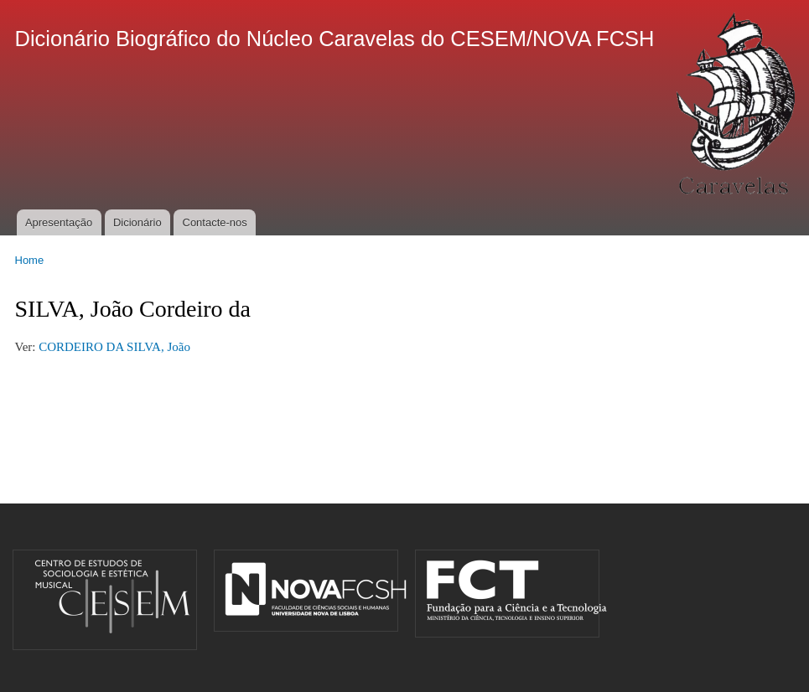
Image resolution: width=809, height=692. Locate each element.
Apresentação (58, 222)
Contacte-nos (215, 222)
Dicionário (137, 222)
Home (29, 260)
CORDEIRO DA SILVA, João (114, 347)
